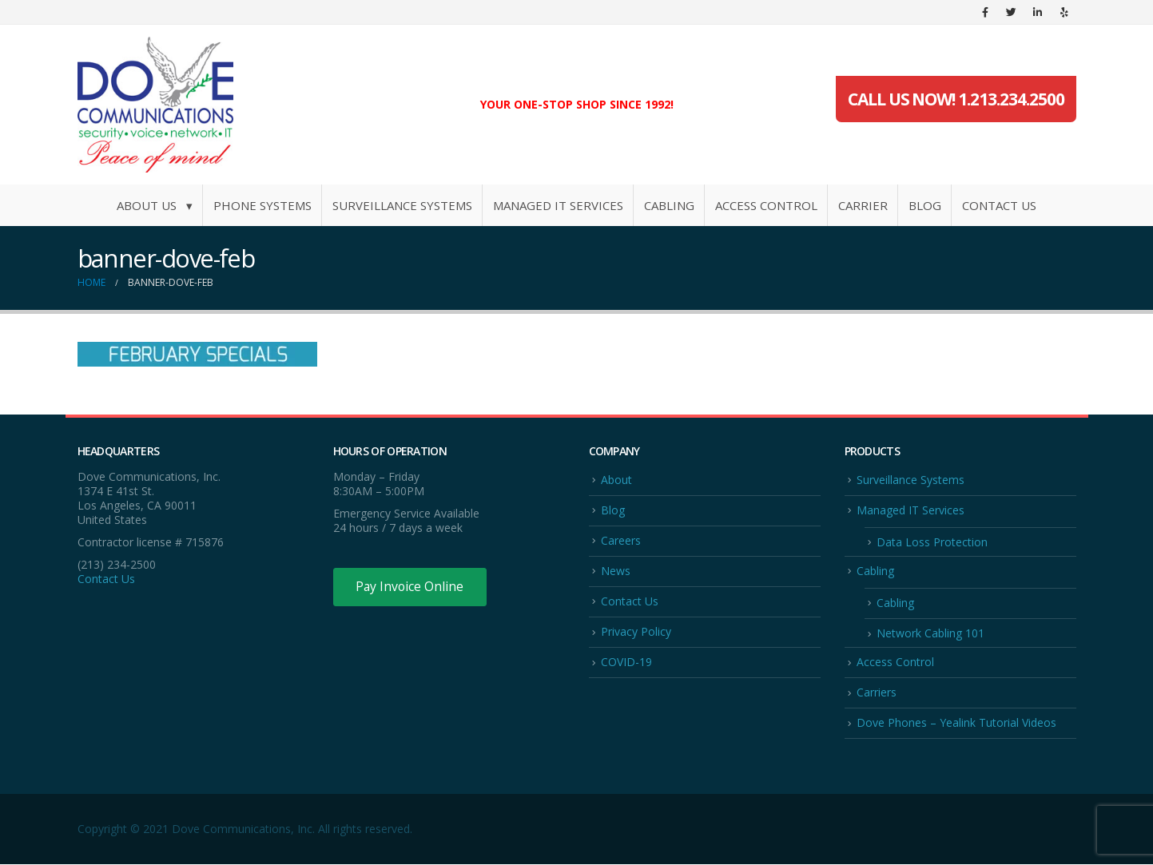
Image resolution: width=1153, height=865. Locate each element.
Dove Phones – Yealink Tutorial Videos (956, 724)
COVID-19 (626, 662)
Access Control (766, 205)
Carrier (863, 205)
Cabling (669, 205)
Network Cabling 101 (930, 633)
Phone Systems (262, 205)
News (615, 570)
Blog (924, 205)
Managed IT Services (558, 205)
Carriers (877, 692)
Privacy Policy (636, 632)
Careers (621, 540)
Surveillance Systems (402, 205)
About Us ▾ (155, 205)
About (616, 479)
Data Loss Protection (932, 542)
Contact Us (999, 205)
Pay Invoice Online (411, 587)
